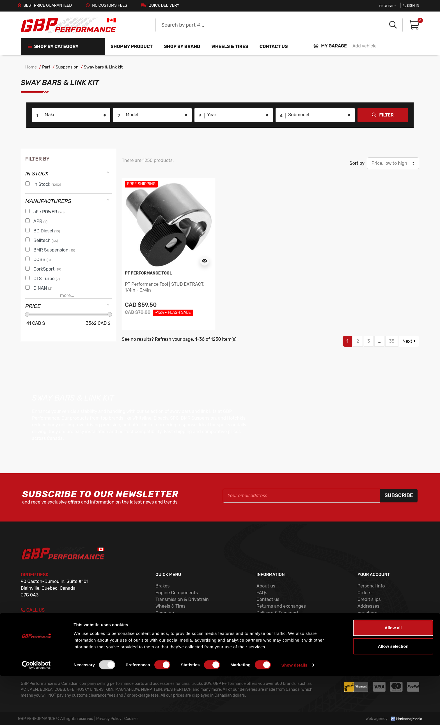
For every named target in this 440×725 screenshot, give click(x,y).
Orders (364, 592)
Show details (294, 714)
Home (31, 67)
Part (46, 67)
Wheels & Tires (170, 606)
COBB (161, 646)
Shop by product (132, 46)
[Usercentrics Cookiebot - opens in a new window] (36, 714)
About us (265, 586)
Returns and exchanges (281, 606)
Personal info (371, 586)
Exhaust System (172, 619)
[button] (413, 25)
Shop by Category (53, 46)
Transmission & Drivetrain (182, 599)
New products (169, 626)
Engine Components (176, 592)
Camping (164, 613)
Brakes (162, 586)
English (386, 6)
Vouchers (367, 613)
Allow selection (393, 695)
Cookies (264, 619)
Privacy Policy (270, 626)
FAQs (261, 592)
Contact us (274, 46)
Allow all (393, 676)
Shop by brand (182, 46)
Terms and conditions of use (285, 633)
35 (391, 341)
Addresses (368, 606)
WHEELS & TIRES (229, 46)
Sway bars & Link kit (103, 67)
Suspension (67, 67)
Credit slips (369, 599)
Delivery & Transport (277, 613)
